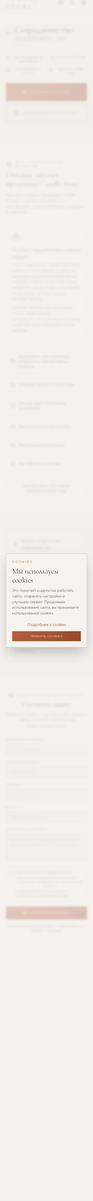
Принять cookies (46, 636)
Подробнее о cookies (46, 624)
